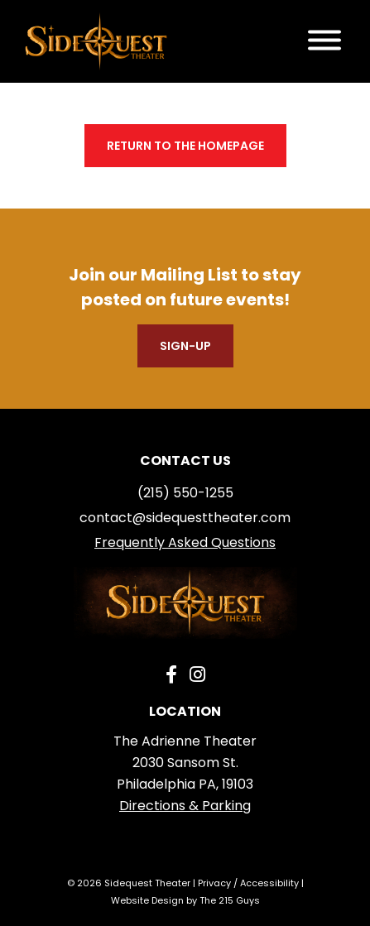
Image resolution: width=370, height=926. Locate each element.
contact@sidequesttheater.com (185, 517)
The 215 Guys (229, 900)
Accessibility (269, 883)
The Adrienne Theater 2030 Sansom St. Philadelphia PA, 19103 (185, 763)
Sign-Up (185, 346)
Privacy (214, 883)
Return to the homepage (185, 145)
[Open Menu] (324, 41)
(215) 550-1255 (185, 492)
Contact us (185, 460)
